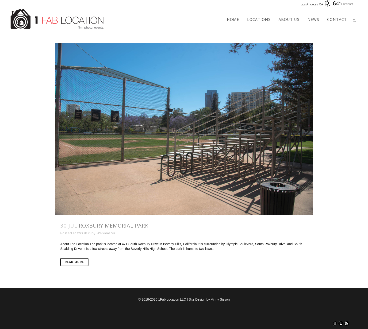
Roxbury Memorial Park (113, 225)
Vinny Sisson (220, 299)
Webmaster (105, 233)
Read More (74, 262)
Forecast (347, 4)
